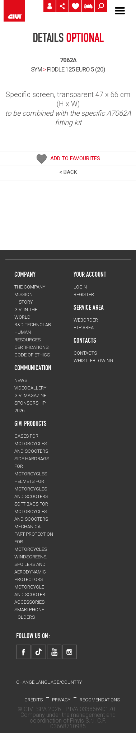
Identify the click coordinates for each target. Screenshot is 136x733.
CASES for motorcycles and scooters (31, 443)
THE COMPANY (29, 287)
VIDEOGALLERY (30, 388)
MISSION (23, 294)
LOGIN (80, 287)
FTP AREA (84, 327)
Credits (33, 699)
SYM (36, 69)
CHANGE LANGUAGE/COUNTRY (49, 682)
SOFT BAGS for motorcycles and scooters (31, 511)
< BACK (68, 172)
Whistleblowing (93, 360)
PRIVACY (61, 699)
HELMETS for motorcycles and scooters (31, 489)
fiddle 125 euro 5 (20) (76, 69)
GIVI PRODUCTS (30, 423)
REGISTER (84, 294)
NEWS (20, 380)
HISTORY (23, 302)
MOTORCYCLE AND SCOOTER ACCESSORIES (29, 594)
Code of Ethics (32, 355)
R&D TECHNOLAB (32, 324)
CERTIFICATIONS (31, 347)
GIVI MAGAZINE (30, 395)
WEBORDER (86, 320)
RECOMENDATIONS (100, 699)
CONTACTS (85, 353)
